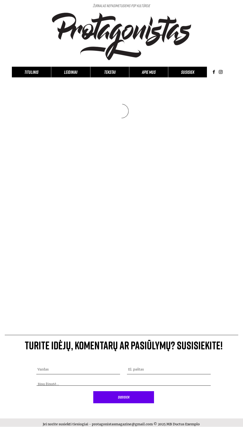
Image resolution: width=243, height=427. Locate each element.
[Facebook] (213, 72)
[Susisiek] (123, 397)
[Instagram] (220, 72)
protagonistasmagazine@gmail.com (122, 424)
